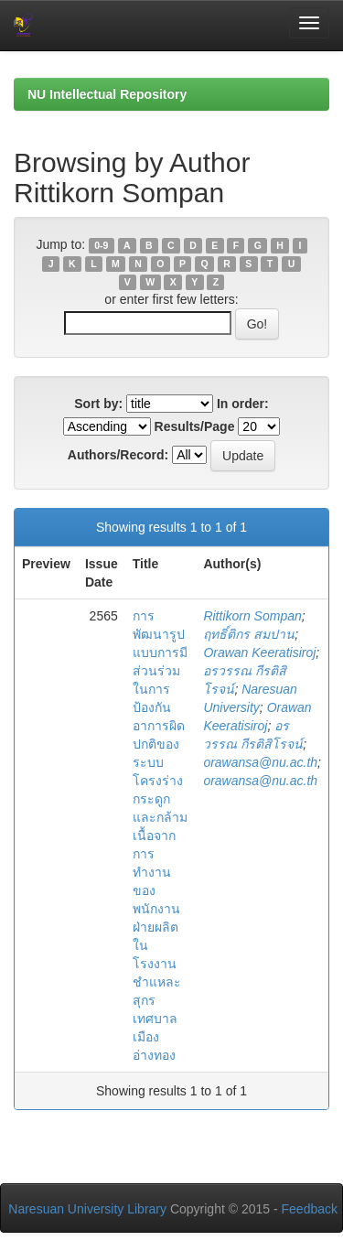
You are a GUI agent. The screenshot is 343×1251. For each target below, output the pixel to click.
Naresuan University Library (87, 1209)
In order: (243, 403)
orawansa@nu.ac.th (260, 762)
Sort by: (98, 403)
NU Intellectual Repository (107, 94)
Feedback (310, 1209)
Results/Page (195, 426)
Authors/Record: (118, 455)
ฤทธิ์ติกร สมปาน (249, 634)
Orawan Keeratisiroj (259, 652)
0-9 (101, 245)
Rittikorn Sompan (252, 616)
